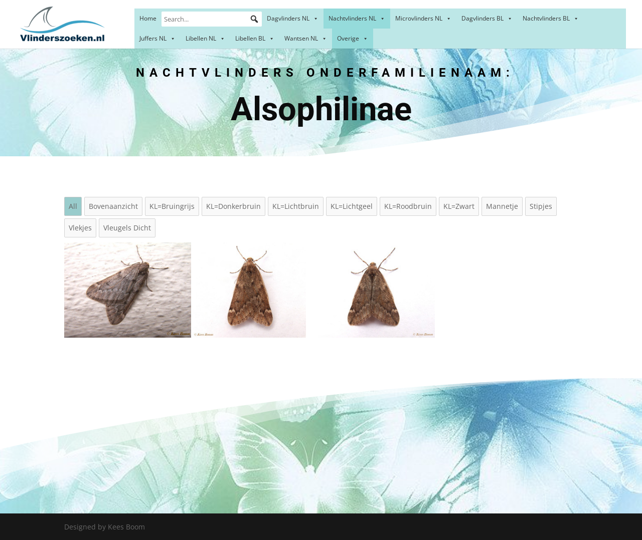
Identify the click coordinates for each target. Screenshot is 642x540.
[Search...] (212, 19)
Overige (352, 38)
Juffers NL (157, 38)
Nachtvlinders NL (357, 18)
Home (147, 18)
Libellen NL (205, 38)
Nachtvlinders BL (551, 18)
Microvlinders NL (423, 18)
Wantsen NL (305, 38)
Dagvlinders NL (292, 18)
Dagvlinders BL (487, 18)
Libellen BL (254, 38)
